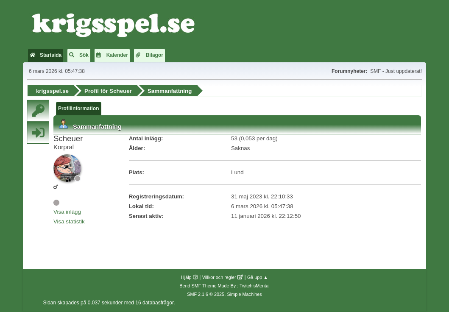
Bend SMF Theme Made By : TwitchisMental (224, 285)
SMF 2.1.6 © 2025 (205, 294)
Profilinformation (78, 108)
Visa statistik (69, 221)
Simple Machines (244, 294)
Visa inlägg (67, 212)
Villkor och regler (219, 277)
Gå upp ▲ (257, 277)
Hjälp (186, 277)
